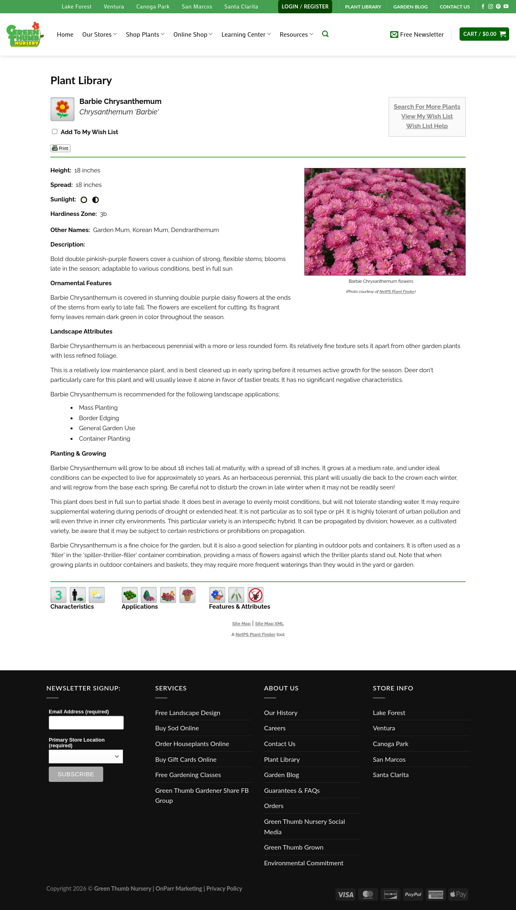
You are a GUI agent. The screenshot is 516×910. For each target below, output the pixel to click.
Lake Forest (77, 6)
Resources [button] (296, 34)
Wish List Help (427, 126)
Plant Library (282, 759)
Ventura (114, 6)
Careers (275, 728)
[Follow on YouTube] (506, 7)
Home (65, 34)
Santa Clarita (241, 6)
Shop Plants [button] (145, 34)
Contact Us (279, 743)
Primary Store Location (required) (77, 742)
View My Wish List (427, 116)
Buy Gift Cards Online (185, 759)
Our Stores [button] (99, 34)
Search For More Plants (427, 106)
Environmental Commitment (303, 862)
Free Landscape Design (187, 712)
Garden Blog (281, 774)
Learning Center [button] (245, 34)
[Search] (325, 34)
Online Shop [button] (192, 34)
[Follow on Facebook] (483, 7)
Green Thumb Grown (293, 847)
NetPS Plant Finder (396, 291)
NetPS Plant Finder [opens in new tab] (255, 634)
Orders (273, 805)
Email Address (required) (79, 712)
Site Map (241, 623)
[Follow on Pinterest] (498, 7)
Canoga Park (153, 6)
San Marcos (197, 6)
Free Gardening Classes (188, 774)
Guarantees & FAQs (292, 790)
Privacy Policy (224, 888)
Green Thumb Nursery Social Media (304, 826)
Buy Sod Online (177, 728)
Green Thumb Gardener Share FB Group (202, 795)
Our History (281, 712)
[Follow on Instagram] (490, 7)
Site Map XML (269, 623)
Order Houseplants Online (192, 743)
